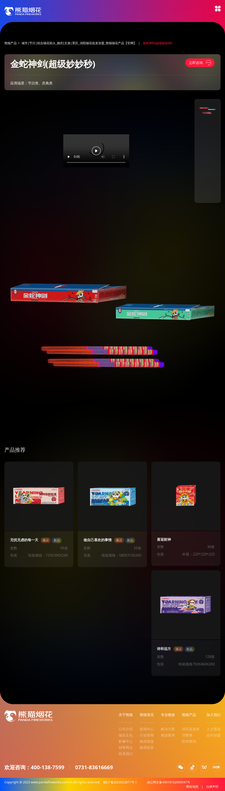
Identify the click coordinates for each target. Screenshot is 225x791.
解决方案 (168, 729)
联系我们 (126, 753)
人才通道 (214, 729)
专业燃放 (168, 714)
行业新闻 (147, 735)
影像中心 (126, 741)
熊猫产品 (10, 43)
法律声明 (212, 786)
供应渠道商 (191, 729)
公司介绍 (126, 729)
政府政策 (147, 747)
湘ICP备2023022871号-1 (120, 782)
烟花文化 (126, 735)
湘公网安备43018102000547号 (168, 782)
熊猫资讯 (147, 714)
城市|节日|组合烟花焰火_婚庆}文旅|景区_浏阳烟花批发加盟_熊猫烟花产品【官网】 (79, 43)
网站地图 (192, 786)
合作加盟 (214, 735)
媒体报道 (147, 741)
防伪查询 (189, 741)
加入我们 (214, 714)
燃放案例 (168, 735)
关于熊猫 (126, 714)
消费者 (187, 735)
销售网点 (126, 747)
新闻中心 (147, 729)
